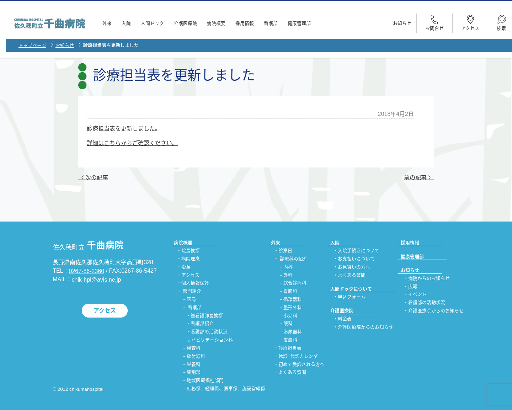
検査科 (194, 348)
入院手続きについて (358, 251)
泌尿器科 (292, 332)
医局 (191, 299)
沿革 (186, 267)
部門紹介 (192, 291)
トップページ (32, 45)
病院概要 (216, 23)
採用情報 (244, 23)
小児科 (290, 315)
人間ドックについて (351, 289)
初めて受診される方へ (301, 364)
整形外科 (292, 307)
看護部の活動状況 (209, 332)
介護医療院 (185, 23)
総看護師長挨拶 (207, 315)
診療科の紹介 (294, 258)
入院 (126, 23)
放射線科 (196, 356)
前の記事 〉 (419, 177)
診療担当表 (290, 348)
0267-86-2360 (87, 271)
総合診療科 (294, 283)
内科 (288, 267)
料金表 (345, 318)
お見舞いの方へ (354, 267)
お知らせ (402, 23)
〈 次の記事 (93, 177)
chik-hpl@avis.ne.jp (96, 280)
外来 (107, 23)
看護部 (271, 23)
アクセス (105, 311)
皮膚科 (290, 340)
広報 (412, 286)
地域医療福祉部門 (205, 380)
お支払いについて (356, 258)
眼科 (288, 323)
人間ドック (152, 23)
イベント (417, 294)
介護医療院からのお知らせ (365, 327)
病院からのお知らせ (429, 278)
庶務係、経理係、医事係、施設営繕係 (226, 388)
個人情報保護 (195, 283)
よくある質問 (292, 372)
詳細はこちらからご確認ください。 (132, 143)
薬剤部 (194, 372)
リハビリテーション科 (210, 340)
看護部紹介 (202, 323)
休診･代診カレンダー (300, 356)
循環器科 (292, 299)
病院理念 (190, 258)
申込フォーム (352, 297)
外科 (288, 275)
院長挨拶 (190, 251)
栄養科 (194, 364)
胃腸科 (290, 291)
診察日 (285, 251)
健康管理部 (299, 23)
